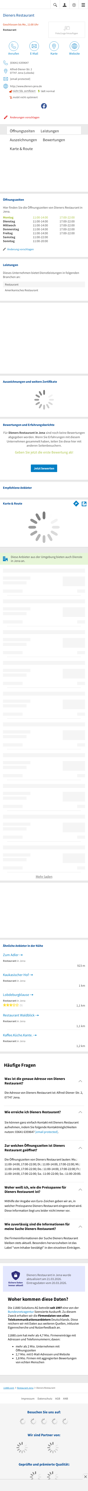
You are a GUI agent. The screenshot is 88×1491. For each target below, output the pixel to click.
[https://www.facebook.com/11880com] (23, 1422)
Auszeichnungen (23, 139)
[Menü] (83, 5)
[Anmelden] (65, 5)
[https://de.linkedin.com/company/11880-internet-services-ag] (65, 1422)
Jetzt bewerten (44, 468)
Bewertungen (54, 139)
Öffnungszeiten (22, 130)
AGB (57, 1398)
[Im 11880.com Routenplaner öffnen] (76, 503)
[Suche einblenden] (55, 5)
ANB (65, 1398)
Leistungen (50, 130)
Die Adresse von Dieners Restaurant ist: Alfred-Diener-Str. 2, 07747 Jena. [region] (44, 1095)
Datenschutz (45, 1398)
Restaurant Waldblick (19, 1015)
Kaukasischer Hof (16, 974)
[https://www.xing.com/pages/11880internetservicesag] (55, 1422)
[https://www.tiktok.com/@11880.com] (33, 1422)
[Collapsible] (80, 1081)
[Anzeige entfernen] (85, 1476)
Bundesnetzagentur (21, 1312)
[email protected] (46, 1132)
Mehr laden (44, 876)
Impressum (28, 1398)
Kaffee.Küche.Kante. (17, 1035)
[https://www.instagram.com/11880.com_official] (44, 1422)
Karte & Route (21, 148)
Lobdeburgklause (16, 994)
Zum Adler (10, 955)
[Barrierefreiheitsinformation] (74, 5)
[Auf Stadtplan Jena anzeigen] (84, 503)
